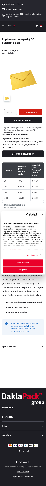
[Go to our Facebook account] (19, 450)
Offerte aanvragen (23, 153)
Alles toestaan (23, 262)
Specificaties (23, 346)
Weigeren (23, 270)
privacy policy (15, 249)
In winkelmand (30, 112)
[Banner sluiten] (42, 215)
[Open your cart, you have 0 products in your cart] (37, 26)
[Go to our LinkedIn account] (27, 450)
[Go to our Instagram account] (23, 450)
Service (23, 435)
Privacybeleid (23, 472)
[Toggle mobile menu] (3, 26)
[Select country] (42, 26)
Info (23, 426)
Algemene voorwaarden (23, 476)
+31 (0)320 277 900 (12, 4)
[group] (7, 98)
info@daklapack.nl (12, 9)
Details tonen (32, 255)
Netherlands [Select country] (24, 462)
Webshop (23, 407)
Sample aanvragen (23, 120)
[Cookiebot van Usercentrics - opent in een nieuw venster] (27, 214)
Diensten (23, 416)
